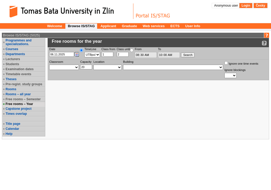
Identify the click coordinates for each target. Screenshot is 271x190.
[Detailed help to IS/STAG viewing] (264, 43)
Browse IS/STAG (81, 26)
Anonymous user (226, 5)
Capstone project (18, 109)
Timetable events (18, 74)
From (138, 49)
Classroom (56, 61)
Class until (123, 49)
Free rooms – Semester (23, 99)
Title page (13, 124)
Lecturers (13, 59)
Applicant (108, 26)
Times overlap (16, 114)
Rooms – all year (18, 94)
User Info (192, 26)
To (159, 49)
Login (246, 5)
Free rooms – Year (19, 104)
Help (9, 134)
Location (99, 61)
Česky (260, 5)
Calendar (12, 129)
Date (52, 49)
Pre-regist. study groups (24, 84)
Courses (12, 49)
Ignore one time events (241, 63)
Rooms (11, 89)
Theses (11, 79)
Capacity (86, 61)
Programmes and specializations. (18, 42)
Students (12, 64)
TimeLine (90, 49)
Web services (154, 26)
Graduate (129, 26)
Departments (15, 54)
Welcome (54, 26)
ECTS (175, 26)
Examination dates (20, 69)
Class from (108, 49)
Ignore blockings (235, 70)
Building (128, 61)
